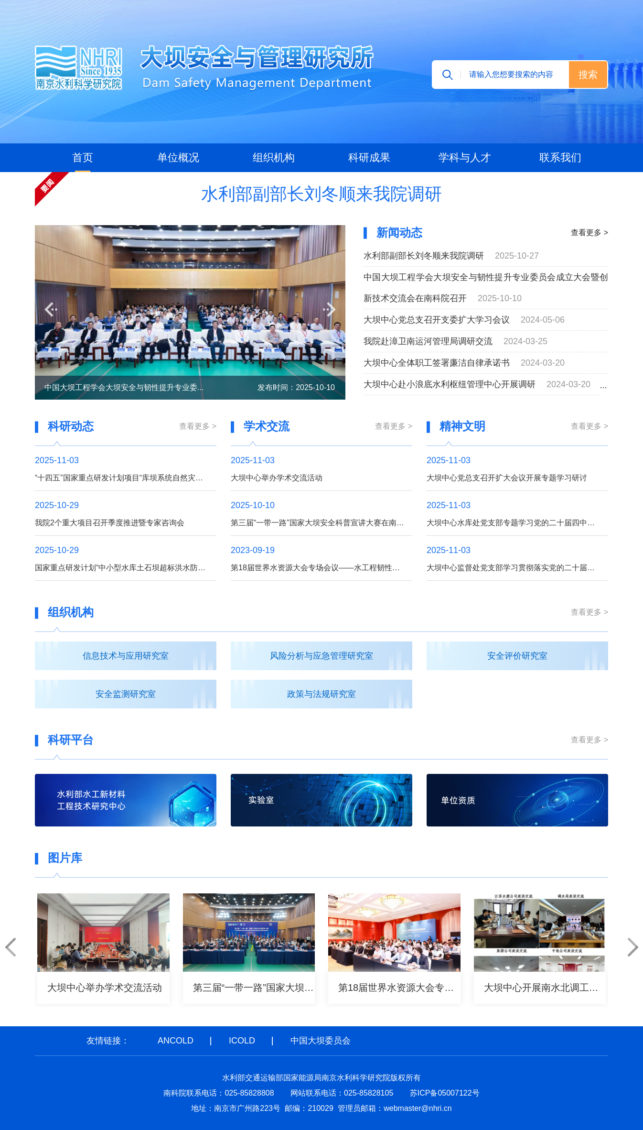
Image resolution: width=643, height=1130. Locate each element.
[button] (50, 309)
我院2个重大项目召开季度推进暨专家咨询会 (109, 523)
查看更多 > (589, 232)
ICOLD (242, 1040)
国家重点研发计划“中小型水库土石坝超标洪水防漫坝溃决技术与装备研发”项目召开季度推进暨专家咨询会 (125, 568)
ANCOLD (175, 1040)
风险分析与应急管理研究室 (321, 656)
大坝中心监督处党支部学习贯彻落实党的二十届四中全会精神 (517, 568)
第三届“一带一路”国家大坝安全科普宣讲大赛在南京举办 (321, 523)
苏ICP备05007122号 (445, 1093)
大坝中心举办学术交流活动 (276, 478)
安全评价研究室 (517, 656)
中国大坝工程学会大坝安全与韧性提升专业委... (124, 387)
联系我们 (560, 157)
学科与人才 (465, 157)
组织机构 (274, 157)
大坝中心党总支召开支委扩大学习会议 (437, 320)
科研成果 (369, 157)
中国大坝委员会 (320, 1040)
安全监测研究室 (126, 694)
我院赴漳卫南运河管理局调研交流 (428, 341)
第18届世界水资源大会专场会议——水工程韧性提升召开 (321, 568)
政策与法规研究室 (321, 694)
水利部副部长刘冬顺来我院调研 (321, 194)
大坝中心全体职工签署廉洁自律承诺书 (437, 363)
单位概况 (178, 157)
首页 (82, 157)
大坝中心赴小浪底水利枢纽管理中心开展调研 (450, 384)
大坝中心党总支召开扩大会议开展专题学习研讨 (507, 478)
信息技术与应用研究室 (126, 656)
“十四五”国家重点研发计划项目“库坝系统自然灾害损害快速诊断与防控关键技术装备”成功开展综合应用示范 (125, 478)
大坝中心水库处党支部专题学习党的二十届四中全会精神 (517, 523)
